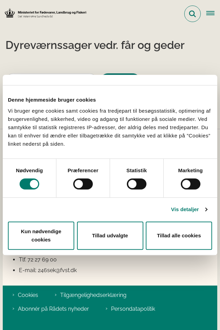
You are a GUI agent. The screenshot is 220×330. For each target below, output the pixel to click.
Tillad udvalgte (110, 235)
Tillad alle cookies (179, 235)
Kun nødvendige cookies (41, 235)
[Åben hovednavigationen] (213, 14)
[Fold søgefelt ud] (192, 14)
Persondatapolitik (133, 309)
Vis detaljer (185, 209)
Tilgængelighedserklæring (93, 295)
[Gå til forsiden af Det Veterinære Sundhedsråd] (43, 13)
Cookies (28, 295)
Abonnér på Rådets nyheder (53, 309)
